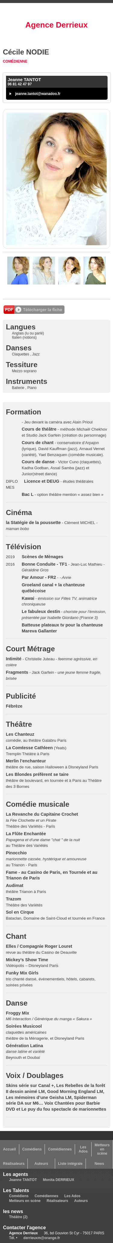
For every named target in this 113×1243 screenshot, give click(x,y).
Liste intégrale (70, 1164)
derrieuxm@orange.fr (42, 1238)
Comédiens (32, 1149)
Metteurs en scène (102, 1149)
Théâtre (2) (18, 1217)
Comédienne (15, 61)
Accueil (9, 1149)
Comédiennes (60, 1149)
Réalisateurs (13, 1164)
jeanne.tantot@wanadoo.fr (37, 94)
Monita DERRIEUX (58, 1180)
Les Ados (83, 1149)
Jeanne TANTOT (23, 1180)
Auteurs (41, 1164)
